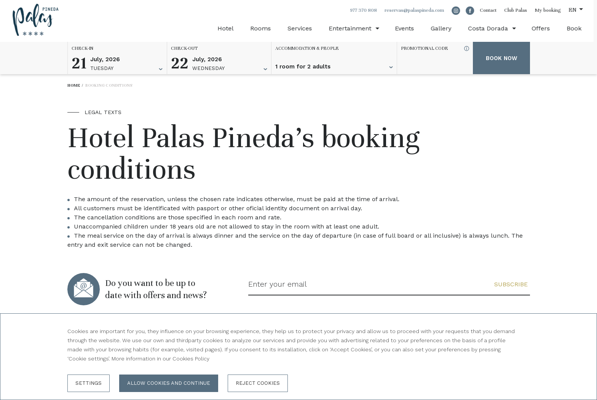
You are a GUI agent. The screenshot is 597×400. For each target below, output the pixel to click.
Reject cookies (258, 383)
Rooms (263, 28)
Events (407, 28)
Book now (501, 58)
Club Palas (518, 10)
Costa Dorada (491, 28)
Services (303, 28)
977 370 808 (366, 10)
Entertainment (353, 28)
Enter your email (278, 284)
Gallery (444, 28)
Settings (88, 383)
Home (73, 85)
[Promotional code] (431, 66)
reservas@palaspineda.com (417, 10)
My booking (551, 10)
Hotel (228, 28)
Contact (491, 10)
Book (577, 28)
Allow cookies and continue (168, 383)
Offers (544, 28)
